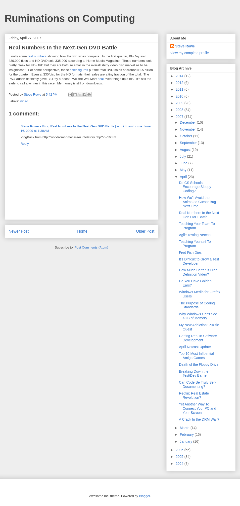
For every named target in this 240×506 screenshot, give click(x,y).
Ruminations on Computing (70, 18)
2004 (180, 464)
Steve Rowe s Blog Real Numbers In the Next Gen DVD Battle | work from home (81, 126)
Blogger (144, 496)
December (188, 122)
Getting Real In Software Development (198, 338)
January (186, 441)
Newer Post (19, 231)
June (184, 163)
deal (100, 79)
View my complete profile (189, 53)
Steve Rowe (185, 46)
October (186, 136)
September (189, 143)
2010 (180, 96)
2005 (180, 457)
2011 (180, 89)
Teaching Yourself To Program (195, 244)
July (183, 156)
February (187, 434)
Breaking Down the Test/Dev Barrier (193, 373)
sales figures (79, 70)
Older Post (145, 231)
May (183, 170)
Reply (25, 143)
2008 (180, 110)
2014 (180, 76)
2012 (180, 83)
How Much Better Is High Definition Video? (198, 272)
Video (24, 101)
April (184, 177)
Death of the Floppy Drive (198, 364)
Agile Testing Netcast (195, 235)
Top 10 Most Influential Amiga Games (196, 356)
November (188, 129)
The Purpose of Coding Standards (197, 305)
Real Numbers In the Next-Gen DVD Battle (199, 215)
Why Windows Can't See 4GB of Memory (198, 316)
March (185, 428)
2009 (180, 103)
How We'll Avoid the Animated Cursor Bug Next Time (197, 202)
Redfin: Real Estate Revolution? (194, 395)
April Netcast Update (195, 347)
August (186, 150)
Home (82, 231)
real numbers (37, 56)
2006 (180, 450)
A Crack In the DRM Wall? (199, 419)
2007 (180, 117)
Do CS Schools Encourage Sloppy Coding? (195, 187)
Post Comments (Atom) (91, 247)
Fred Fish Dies (190, 252)
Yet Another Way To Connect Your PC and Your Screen (197, 408)
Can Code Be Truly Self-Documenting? (197, 384)
